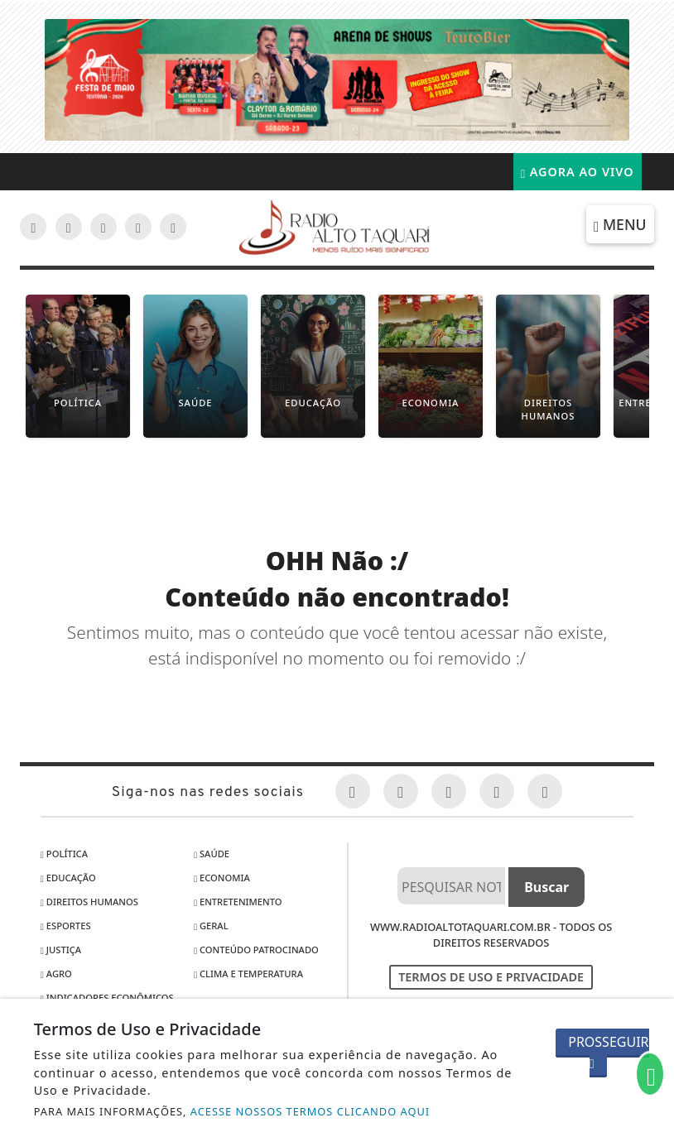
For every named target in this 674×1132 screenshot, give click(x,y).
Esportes (66, 925)
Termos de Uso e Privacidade (491, 977)
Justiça (61, 949)
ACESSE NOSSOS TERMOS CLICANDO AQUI (310, 1111)
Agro (56, 973)
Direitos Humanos (89, 901)
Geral (211, 925)
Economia (222, 877)
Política (64, 853)
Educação (68, 877)
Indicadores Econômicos (107, 997)
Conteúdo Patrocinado (256, 949)
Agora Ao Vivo (577, 172)
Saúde (211, 853)
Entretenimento (238, 901)
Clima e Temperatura (248, 973)
